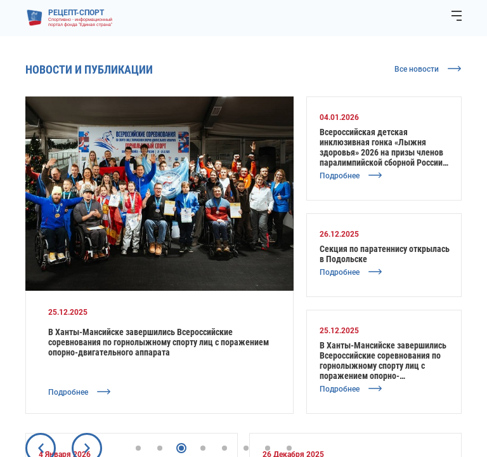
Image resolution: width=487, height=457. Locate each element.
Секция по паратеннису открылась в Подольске (385, 254)
